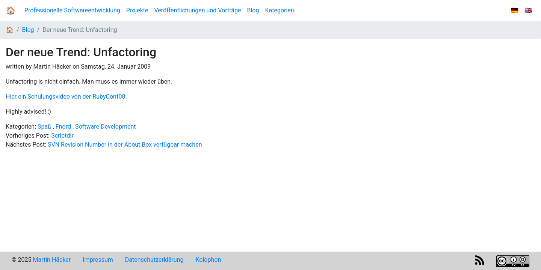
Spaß (44, 126)
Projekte (137, 10)
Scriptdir (62, 135)
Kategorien (279, 10)
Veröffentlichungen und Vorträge (197, 10)
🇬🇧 (528, 10)
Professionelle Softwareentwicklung (72, 10)
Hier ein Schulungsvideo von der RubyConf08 (65, 96)
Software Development (105, 126)
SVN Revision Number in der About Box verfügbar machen (125, 144)
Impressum (98, 259)
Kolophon (208, 259)
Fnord (63, 126)
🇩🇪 (514, 10)
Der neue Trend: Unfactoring (79, 29)
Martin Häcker (52, 259)
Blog (254, 10)
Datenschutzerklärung (154, 259)
